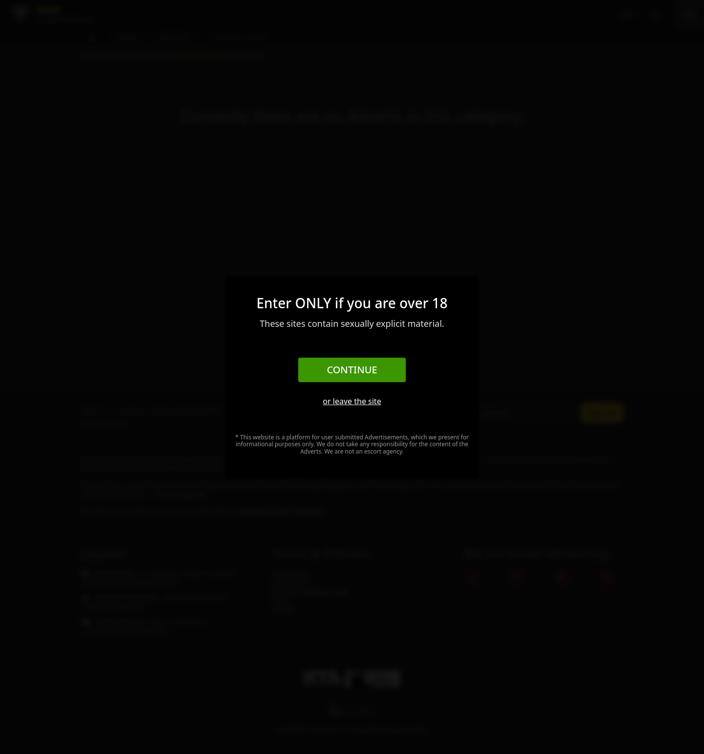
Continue (352, 369)
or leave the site (352, 401)
